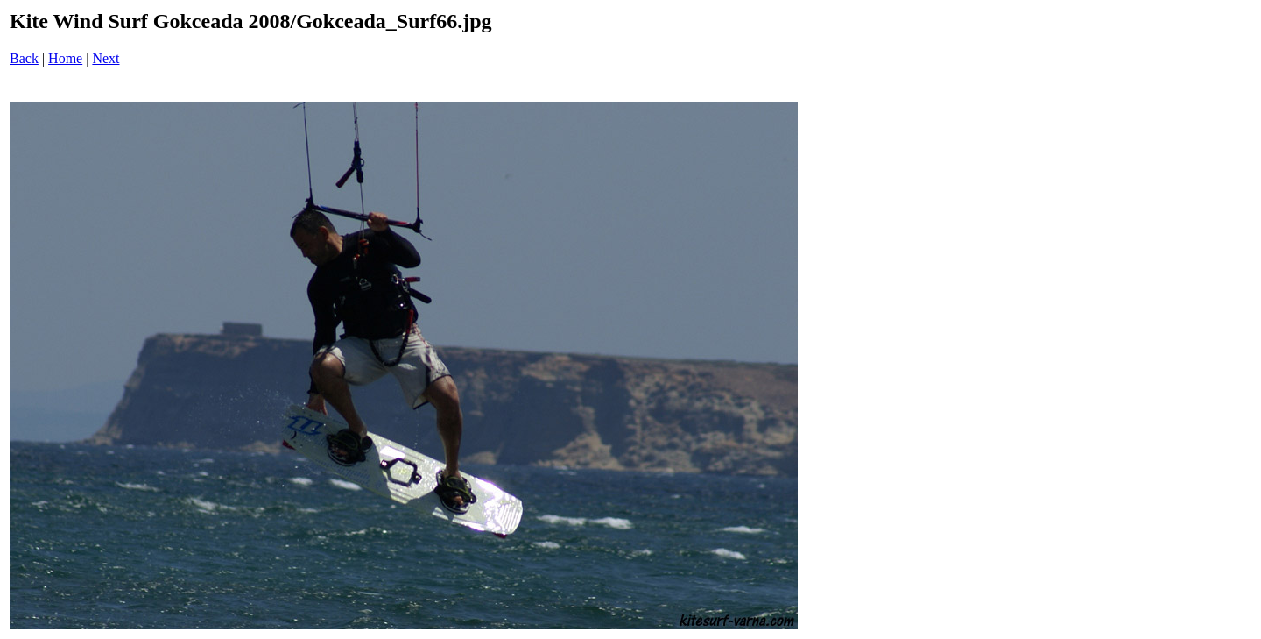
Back (24, 58)
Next (105, 58)
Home (65, 58)
